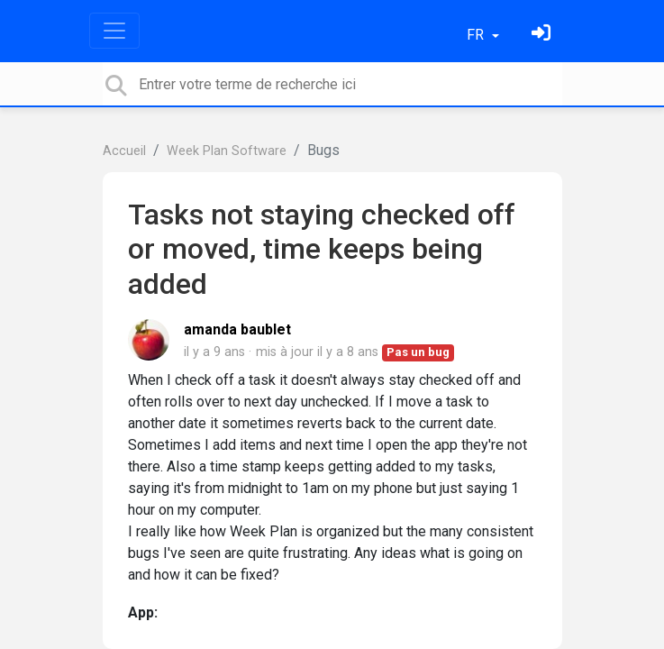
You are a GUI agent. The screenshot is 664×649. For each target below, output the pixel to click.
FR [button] (477, 34)
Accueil (124, 151)
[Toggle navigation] (114, 31)
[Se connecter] (543, 34)
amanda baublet (237, 329)
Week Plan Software (227, 151)
